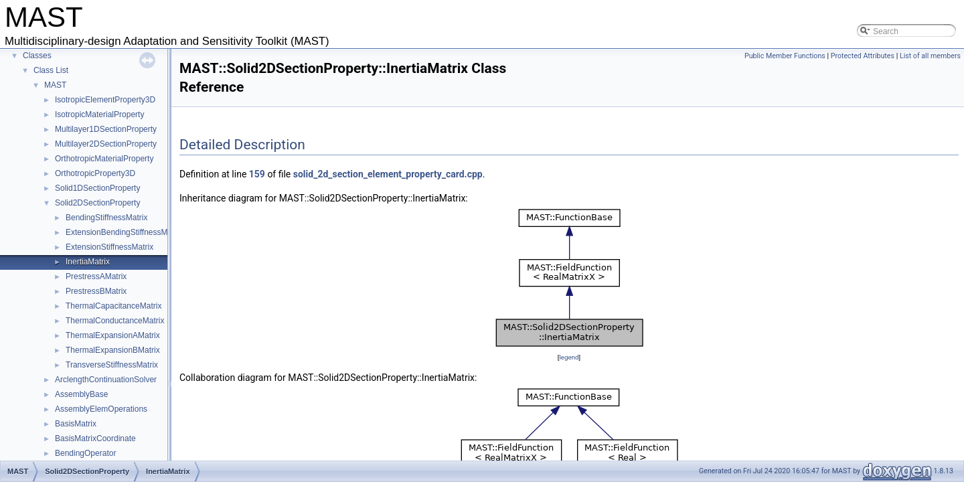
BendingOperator (85, 453)
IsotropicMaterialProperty (99, 114)
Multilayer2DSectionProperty (106, 144)
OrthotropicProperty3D (95, 173)
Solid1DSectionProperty (97, 188)
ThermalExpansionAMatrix (113, 335)
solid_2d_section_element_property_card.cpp (388, 174)
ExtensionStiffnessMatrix (109, 247)
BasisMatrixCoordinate (95, 438)
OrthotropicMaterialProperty (104, 158)
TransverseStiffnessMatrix (112, 365)
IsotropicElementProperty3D (105, 99)
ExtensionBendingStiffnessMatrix (124, 232)
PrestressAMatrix (96, 276)
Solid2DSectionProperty (97, 203)
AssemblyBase (81, 394)
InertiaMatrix (88, 261)
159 (257, 174)
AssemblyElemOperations (101, 409)
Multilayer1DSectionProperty (106, 129)
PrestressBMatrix (96, 291)
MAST (55, 85)
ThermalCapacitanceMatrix (113, 306)
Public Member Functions (784, 56)
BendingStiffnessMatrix (107, 217)
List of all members (930, 56)
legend (568, 357)
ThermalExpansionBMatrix (113, 350)
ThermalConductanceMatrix (115, 320)
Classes (37, 55)
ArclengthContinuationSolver (106, 379)
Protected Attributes (862, 56)
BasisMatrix (75, 423)
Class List (50, 70)
